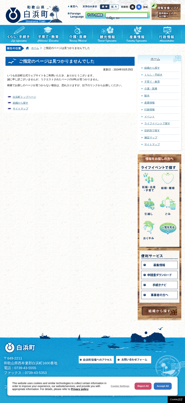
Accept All (163, 386)
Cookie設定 (176, 399)
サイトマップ (20, 108)
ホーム (35, 48)
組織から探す (20, 102)
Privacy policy (79, 389)
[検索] (122, 18)
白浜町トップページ (24, 96)
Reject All (143, 386)
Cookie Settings (120, 386)
